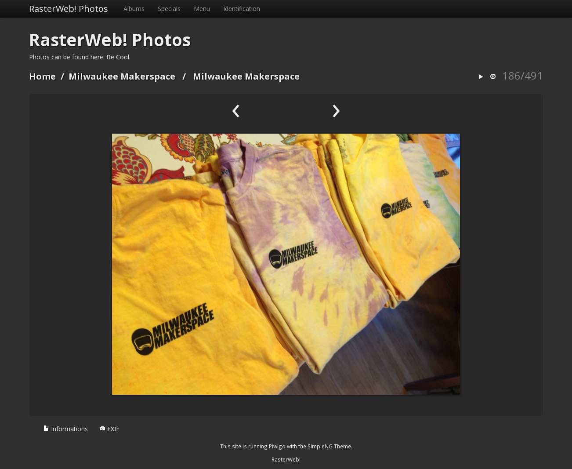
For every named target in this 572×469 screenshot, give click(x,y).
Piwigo (277, 446)
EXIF (109, 429)
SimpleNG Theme (329, 446)
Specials (169, 8)
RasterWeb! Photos (68, 9)
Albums (134, 8)
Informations (65, 429)
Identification (241, 8)
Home (42, 76)
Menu (202, 8)
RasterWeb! (286, 459)
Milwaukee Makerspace (122, 76)
